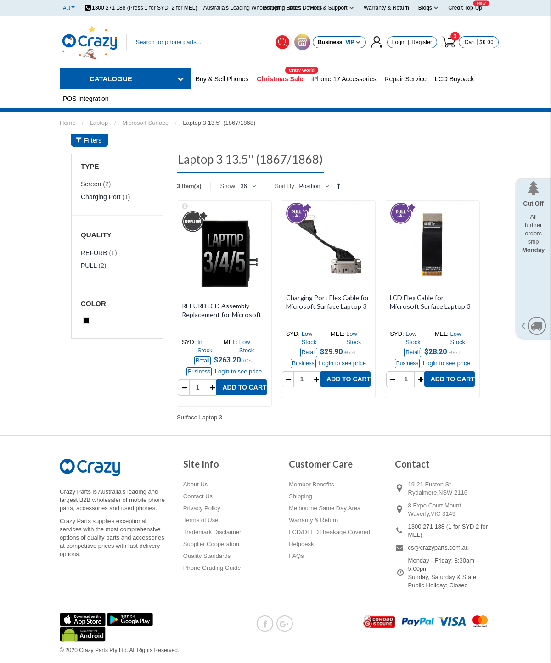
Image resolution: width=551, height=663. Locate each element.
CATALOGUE (111, 79)
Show (227, 186)
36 (243, 186)
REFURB (94, 252)
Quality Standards (207, 555)
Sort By (284, 186)
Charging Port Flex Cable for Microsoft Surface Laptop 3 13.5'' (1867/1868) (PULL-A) (328, 306)
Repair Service (405, 79)
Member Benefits (311, 484)
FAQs (296, 555)
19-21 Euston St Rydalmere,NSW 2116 (437, 488)
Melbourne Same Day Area (324, 508)
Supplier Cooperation (211, 543)
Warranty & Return (313, 520)
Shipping (300, 496)
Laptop (99, 122)
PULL (89, 265)
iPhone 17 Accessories (344, 79)
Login (398, 42)
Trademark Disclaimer (212, 532)
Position (309, 186)
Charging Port (100, 197)
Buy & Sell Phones (222, 79)
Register (421, 42)
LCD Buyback (454, 79)
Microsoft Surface (145, 122)
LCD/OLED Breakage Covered (329, 532)
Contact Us (198, 496)
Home (68, 122)
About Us (195, 484)
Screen (91, 184)
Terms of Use (201, 520)
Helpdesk (301, 543)
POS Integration (86, 98)
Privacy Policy (201, 508)
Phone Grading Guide (212, 567)
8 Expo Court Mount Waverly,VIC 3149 (434, 509)
